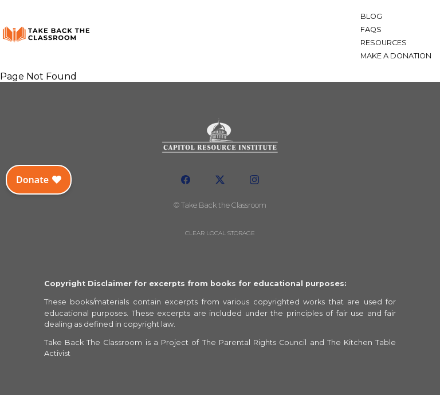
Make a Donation (395, 56)
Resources (383, 42)
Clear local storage (220, 233)
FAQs (371, 29)
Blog (371, 16)
